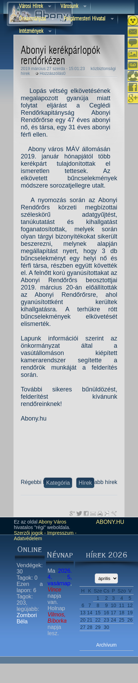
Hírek (85, 483)
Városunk (70, 6)
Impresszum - (61, 533)
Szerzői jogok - (30, 533)
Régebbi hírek (38, 482)
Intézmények (33, 31)
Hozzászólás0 (53, 73)
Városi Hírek (32, 6)
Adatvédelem (28, 538)
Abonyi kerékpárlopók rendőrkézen (60, 55)
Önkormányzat (34, 19)
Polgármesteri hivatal (86, 19)
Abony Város (52, 522)
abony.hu (110, 522)
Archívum (106, 645)
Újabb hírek (103, 482)
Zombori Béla (27, 618)
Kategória (58, 483)
